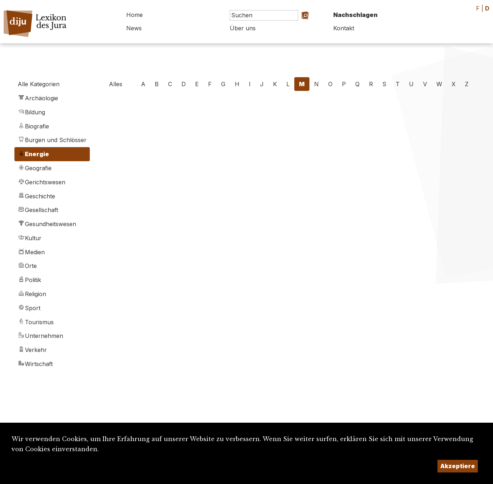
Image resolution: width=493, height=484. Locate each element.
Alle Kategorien (39, 84)
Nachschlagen (355, 14)
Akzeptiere (457, 466)
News (134, 28)
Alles (115, 84)
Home (134, 14)
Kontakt (343, 28)
